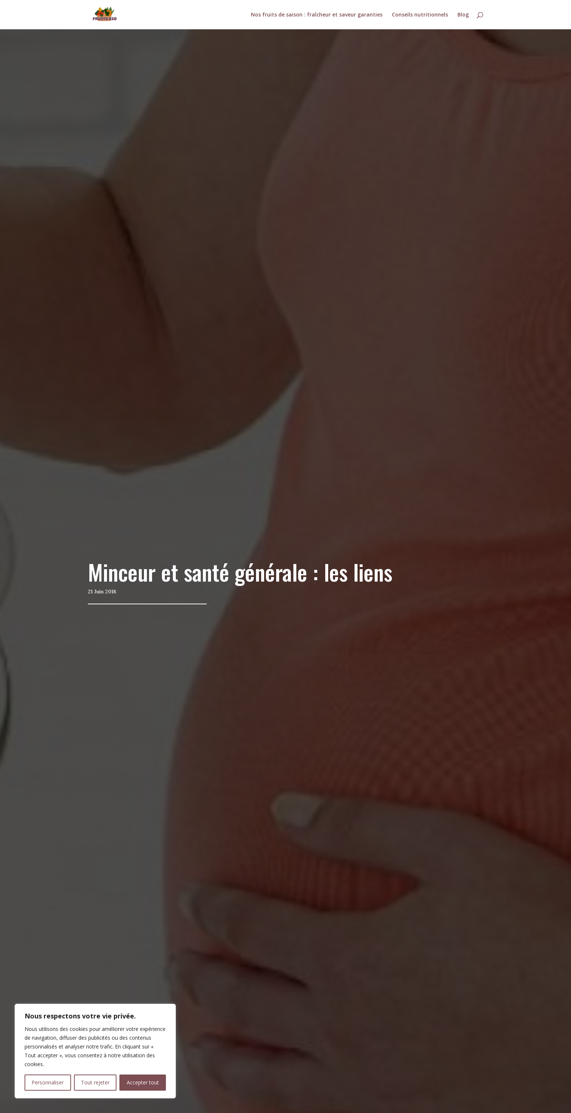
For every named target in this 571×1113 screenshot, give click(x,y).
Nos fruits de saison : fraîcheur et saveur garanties (316, 15)
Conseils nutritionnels (420, 15)
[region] (95, 1051)
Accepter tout (143, 1082)
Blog (463, 15)
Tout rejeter (95, 1082)
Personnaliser (47, 1082)
